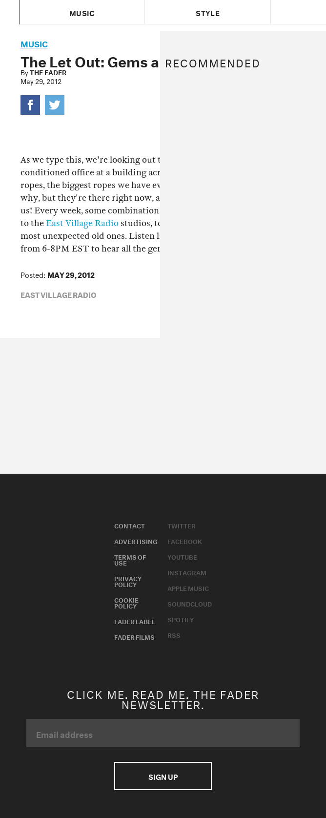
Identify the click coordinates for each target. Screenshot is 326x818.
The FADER (48, 71)
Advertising (136, 540)
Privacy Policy (128, 580)
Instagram (186, 572)
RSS (174, 634)
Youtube (182, 556)
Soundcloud (189, 603)
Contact (129, 525)
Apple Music (188, 587)
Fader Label (134, 621)
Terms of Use (130, 559)
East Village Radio (82, 223)
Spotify (180, 619)
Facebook (184, 540)
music (34, 42)
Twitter (181, 525)
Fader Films (134, 636)
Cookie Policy (126, 602)
